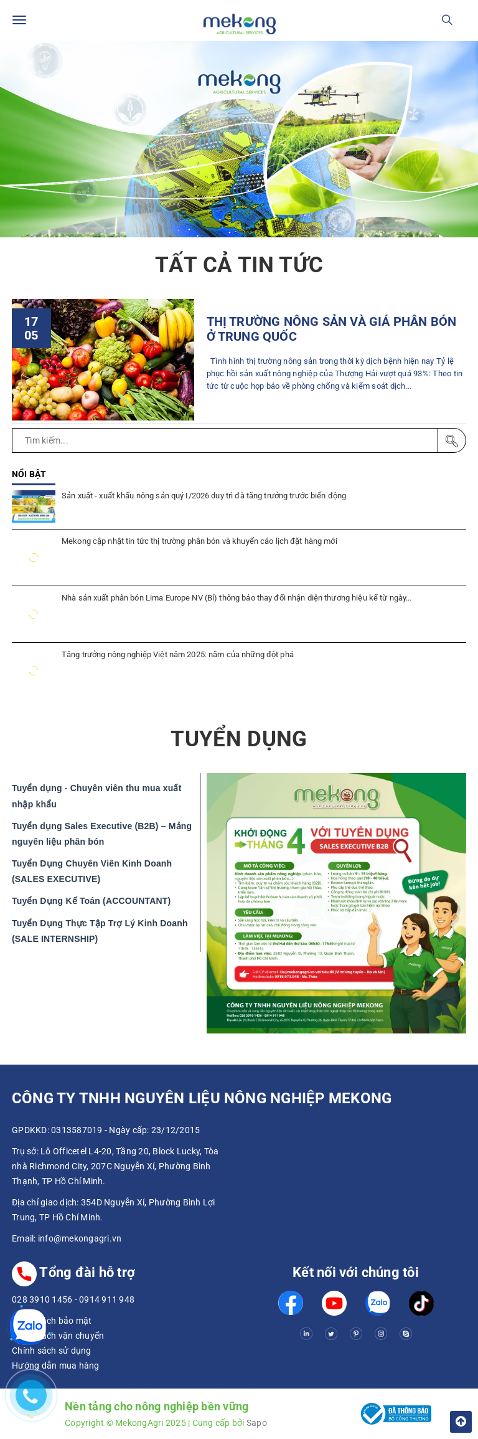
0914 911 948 (106, 1299)
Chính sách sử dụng (51, 1351)
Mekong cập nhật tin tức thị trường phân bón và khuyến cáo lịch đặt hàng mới (199, 541)
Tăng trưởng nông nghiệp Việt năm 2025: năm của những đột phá (178, 654)
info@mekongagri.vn (80, 1238)
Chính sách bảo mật (52, 1321)
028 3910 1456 (42, 1299)
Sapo (256, 1423)
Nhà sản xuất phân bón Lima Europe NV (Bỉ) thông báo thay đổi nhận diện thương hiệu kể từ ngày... (236, 597)
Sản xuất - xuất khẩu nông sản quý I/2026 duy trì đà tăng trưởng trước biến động (204, 495)
